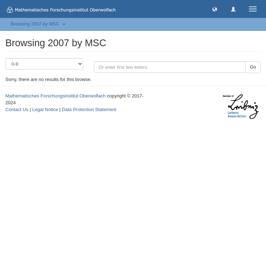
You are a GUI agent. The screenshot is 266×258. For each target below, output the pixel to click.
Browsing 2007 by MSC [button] (38, 24)
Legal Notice (45, 109)
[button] (214, 9)
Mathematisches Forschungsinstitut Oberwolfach (55, 96)
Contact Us (16, 109)
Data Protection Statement (89, 109)
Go (253, 67)
